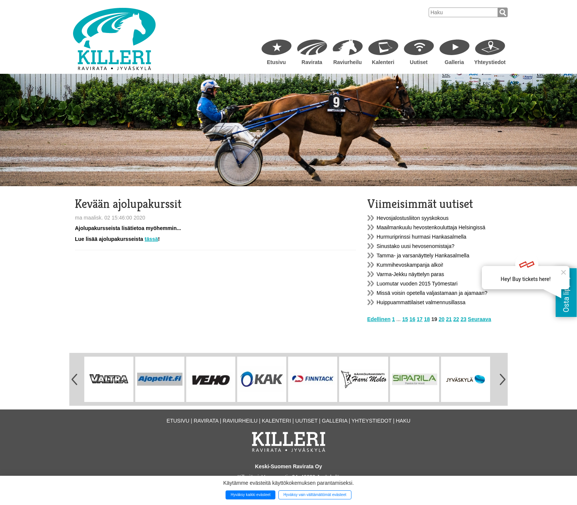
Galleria (454, 62)
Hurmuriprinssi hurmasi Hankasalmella (421, 237)
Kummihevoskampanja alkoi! (410, 265)
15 (405, 319)
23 (463, 319)
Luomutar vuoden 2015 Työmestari (417, 284)
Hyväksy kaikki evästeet (251, 495)
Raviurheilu (347, 62)
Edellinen (378, 319)
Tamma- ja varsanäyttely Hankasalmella (423, 255)
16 (413, 319)
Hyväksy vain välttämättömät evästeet (314, 495)
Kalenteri (383, 62)
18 (427, 319)
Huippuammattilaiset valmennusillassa (421, 302)
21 (449, 319)
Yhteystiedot (489, 62)
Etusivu (276, 62)
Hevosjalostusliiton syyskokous (412, 218)
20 (442, 319)
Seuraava (479, 319)
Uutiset (419, 62)
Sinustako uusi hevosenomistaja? (415, 246)
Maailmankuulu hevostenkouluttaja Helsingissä (431, 227)
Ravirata (312, 62)
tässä (151, 239)
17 (420, 319)
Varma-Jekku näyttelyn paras (410, 274)
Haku (403, 421)
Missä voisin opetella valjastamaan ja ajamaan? (432, 293)
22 (456, 319)
